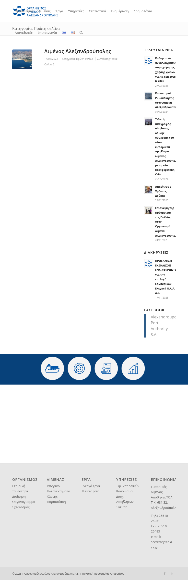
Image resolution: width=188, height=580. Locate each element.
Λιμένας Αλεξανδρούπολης (77, 51)
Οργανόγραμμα (23, 501)
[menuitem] (24, 11)
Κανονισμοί (124, 491)
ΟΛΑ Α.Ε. (49, 64)
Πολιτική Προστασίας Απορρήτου (103, 573)
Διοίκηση (19, 496)
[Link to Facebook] (164, 573)
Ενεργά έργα (91, 486)
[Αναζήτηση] (81, 32)
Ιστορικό (53, 486)
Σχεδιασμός (21, 507)
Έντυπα (122, 507)
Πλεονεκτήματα (58, 491)
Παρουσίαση (56, 501)
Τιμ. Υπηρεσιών (127, 486)
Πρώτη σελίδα (84, 58)
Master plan (90, 491)
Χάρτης (52, 496)
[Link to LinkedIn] (172, 573)
